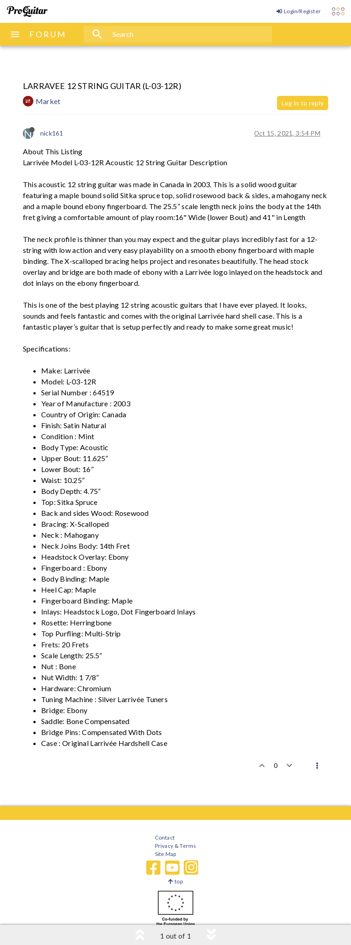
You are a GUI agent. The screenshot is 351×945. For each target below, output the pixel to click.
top (175, 881)
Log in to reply (303, 103)
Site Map (165, 853)
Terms (188, 845)
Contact (165, 837)
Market (48, 101)
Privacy (164, 845)
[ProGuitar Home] (27, 11)
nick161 (51, 133)
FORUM (47, 34)
